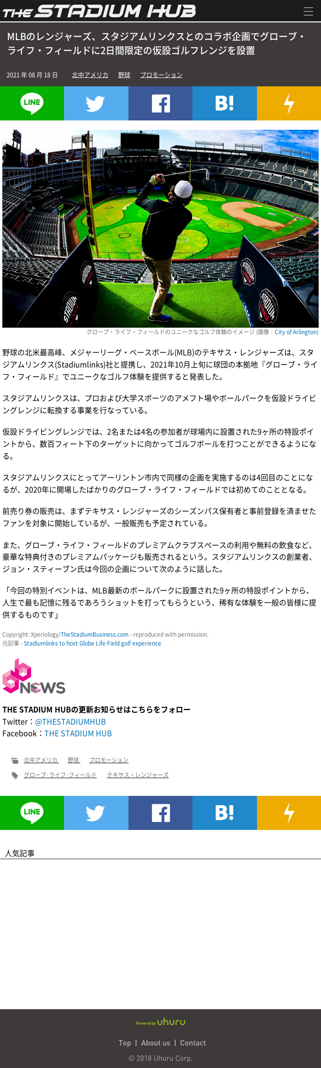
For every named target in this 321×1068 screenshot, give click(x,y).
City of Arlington (296, 332)
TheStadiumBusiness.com (94, 634)
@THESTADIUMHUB (70, 721)
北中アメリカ (90, 74)
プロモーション (161, 74)
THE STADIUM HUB (78, 732)
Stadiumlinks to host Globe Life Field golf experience (92, 643)
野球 (124, 74)
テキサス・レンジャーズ (138, 775)
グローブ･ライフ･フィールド (60, 775)
